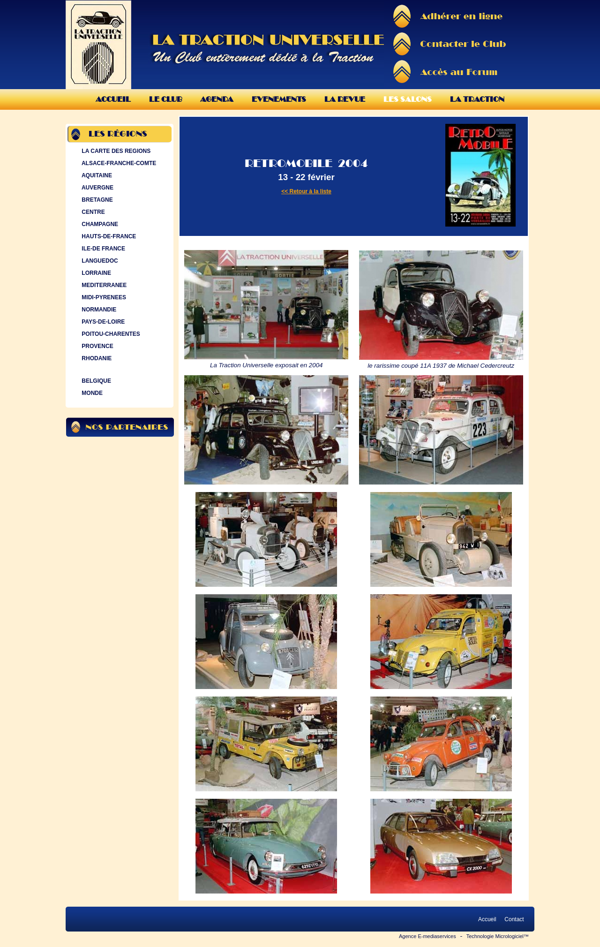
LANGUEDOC (99, 261)
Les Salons (408, 99)
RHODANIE (96, 358)
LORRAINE (95, 273)
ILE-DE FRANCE (102, 248)
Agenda (216, 99)
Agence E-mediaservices (427, 936)
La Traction (477, 99)
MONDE (91, 393)
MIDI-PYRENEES (103, 297)
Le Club (165, 99)
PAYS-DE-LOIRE (102, 321)
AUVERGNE (96, 187)
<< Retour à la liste (306, 191)
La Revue (344, 99)
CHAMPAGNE (99, 224)
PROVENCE (96, 346)
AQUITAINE (96, 175)
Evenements (279, 99)
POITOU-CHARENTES (110, 334)
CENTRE (92, 212)
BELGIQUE (95, 381)
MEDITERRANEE (103, 285)
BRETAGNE (96, 200)
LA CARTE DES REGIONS (115, 151)
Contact (514, 919)
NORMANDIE (98, 309)
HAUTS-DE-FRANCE (108, 236)
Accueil (113, 99)
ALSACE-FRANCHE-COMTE (118, 163)
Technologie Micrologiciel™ (497, 936)
